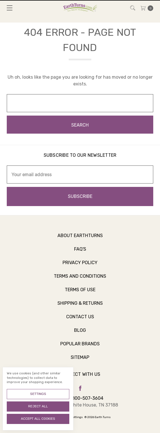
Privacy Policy (80, 265)
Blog (80, 333)
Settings (38, 394)
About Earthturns (80, 238)
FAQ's (80, 252)
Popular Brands (80, 347)
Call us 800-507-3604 (80, 398)
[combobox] (80, 103)
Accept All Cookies (38, 419)
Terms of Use (80, 292)
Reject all (38, 406)
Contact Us (80, 319)
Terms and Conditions (80, 279)
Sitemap (80, 360)
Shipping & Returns (80, 306)
